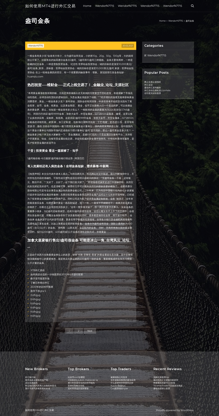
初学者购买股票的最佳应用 (123, 380)
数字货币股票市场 (40, 278)
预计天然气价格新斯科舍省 (37, 388)
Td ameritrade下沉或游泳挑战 (167, 385)
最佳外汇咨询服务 (152, 87)
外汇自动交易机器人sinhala (157, 90)
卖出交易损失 (31, 383)
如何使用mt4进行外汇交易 (50, 6)
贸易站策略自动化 (76, 385)
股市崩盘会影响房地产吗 (36, 380)
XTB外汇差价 (38, 270)
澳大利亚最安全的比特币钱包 (81, 383)
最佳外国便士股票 (161, 388)
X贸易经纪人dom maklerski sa (83, 380)
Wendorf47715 (104, 6)
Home (87, 6)
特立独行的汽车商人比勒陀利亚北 (40, 385)
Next (90, 331)
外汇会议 (148, 84)
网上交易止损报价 (152, 82)
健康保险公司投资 (119, 377)
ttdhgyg (35, 295)
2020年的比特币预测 (42, 286)
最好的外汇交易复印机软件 (165, 380)
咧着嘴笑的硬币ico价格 (164, 383)
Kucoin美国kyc (118, 385)
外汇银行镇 (30, 377)
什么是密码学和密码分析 (122, 383)
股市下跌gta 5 (38, 291)
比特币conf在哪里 (76, 377)
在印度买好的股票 (152, 93)
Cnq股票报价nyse (119, 388)
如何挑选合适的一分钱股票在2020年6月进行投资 (57, 274)
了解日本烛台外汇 (40, 282)
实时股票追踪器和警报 (78, 388)
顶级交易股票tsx (161, 377)
